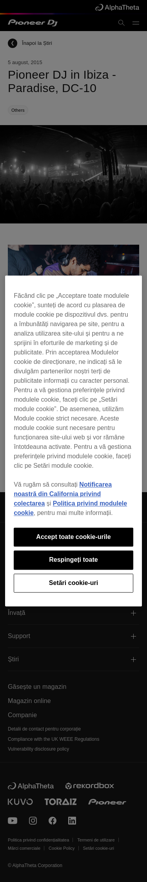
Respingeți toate (73, 560)
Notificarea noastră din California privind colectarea (63, 494)
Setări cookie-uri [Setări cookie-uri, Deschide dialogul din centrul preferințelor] (73, 582)
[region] (73, 440)
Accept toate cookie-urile (73, 536)
